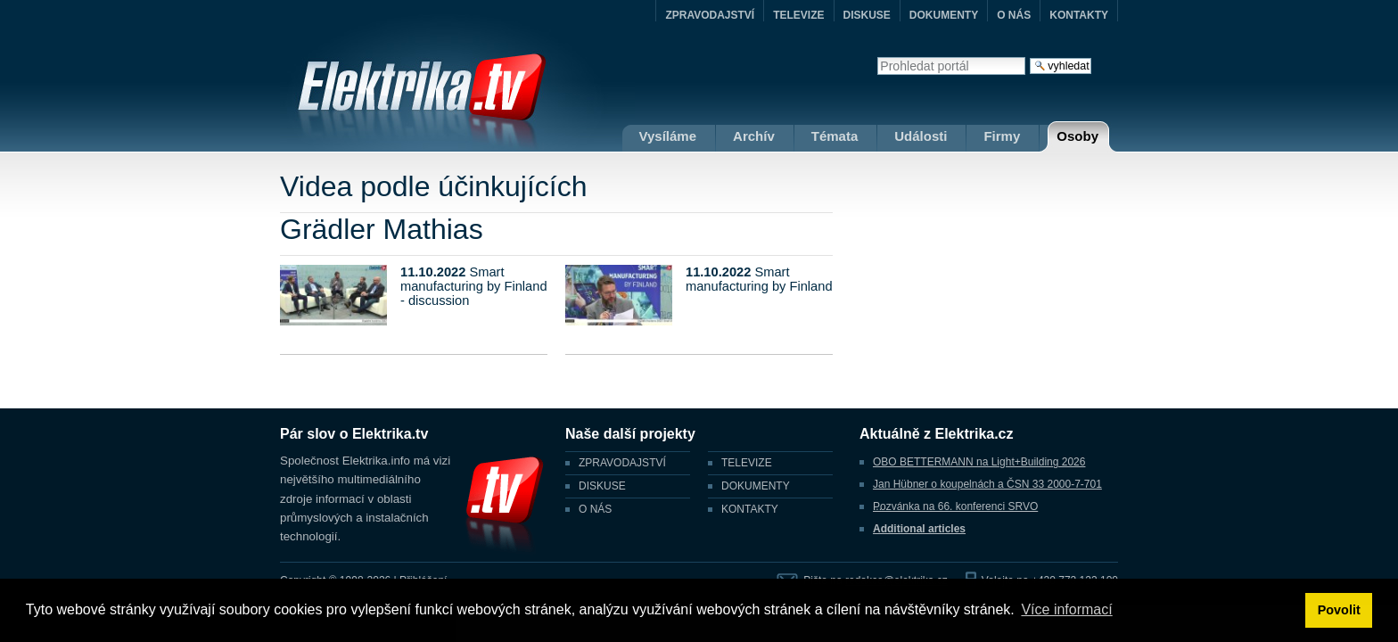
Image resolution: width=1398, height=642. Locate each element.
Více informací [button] (1066, 609)
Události (920, 136)
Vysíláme (668, 136)
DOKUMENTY (943, 15)
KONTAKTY (1078, 15)
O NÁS (1014, 15)
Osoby (1077, 136)
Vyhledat (876, 56)
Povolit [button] (1339, 610)
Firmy (1001, 136)
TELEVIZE (798, 15)
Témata (835, 136)
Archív (754, 136)
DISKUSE (867, 15)
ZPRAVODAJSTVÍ (709, 15)
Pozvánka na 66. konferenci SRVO (955, 506)
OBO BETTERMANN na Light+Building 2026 (979, 462)
